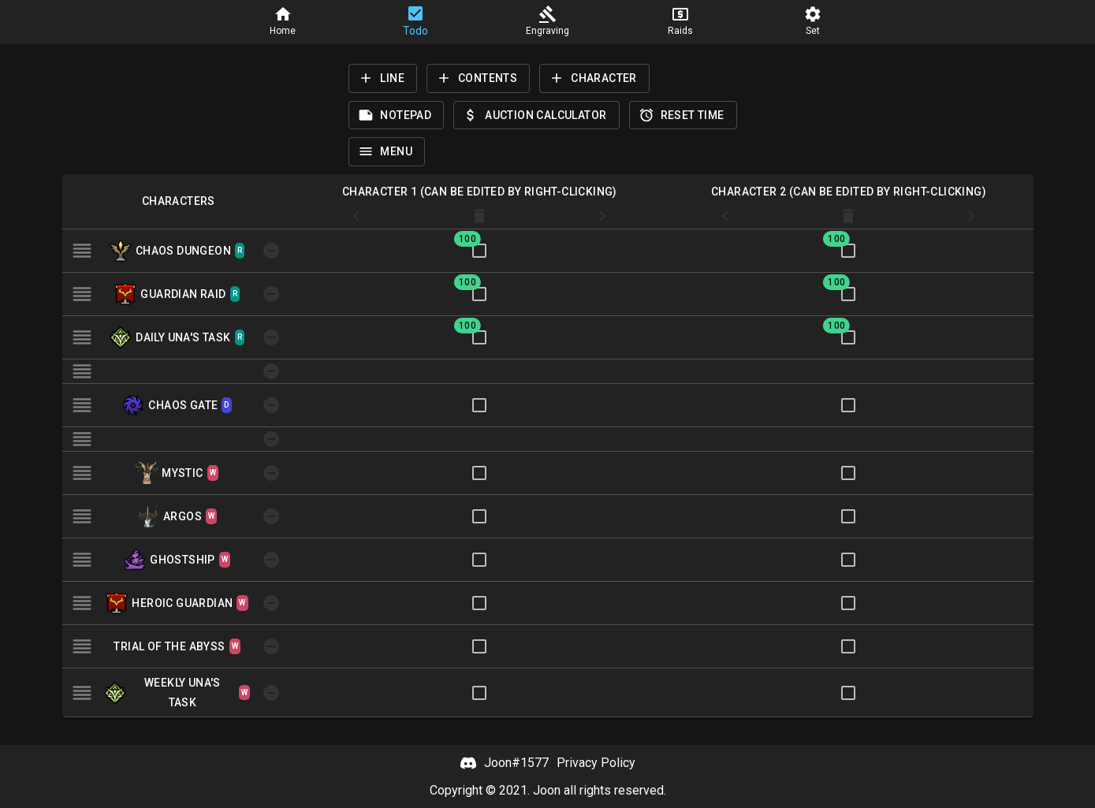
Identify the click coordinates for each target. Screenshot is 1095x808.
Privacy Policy (596, 762)
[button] (283, 22)
